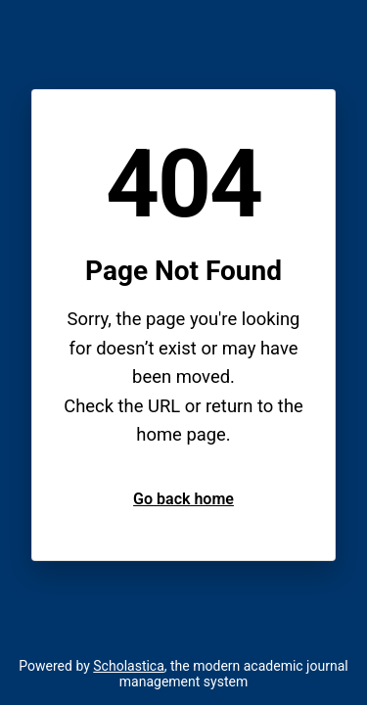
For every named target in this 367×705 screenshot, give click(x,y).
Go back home (183, 499)
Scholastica (128, 666)
